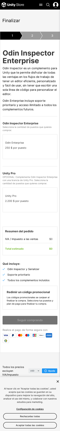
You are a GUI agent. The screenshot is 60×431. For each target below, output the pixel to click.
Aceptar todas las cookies (30, 425)
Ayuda (49, 370)
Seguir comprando (30, 320)
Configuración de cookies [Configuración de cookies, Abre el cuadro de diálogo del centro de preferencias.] (30, 409)
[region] (30, 404)
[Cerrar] (58, 381)
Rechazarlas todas (30, 416)
